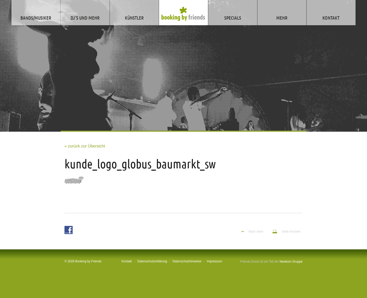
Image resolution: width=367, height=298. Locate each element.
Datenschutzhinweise (187, 261)
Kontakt (127, 261)
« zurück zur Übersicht (84, 146)
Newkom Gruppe (291, 261)
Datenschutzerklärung (152, 261)
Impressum (214, 261)
